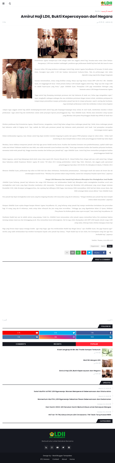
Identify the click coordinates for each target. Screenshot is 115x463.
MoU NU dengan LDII (91, 360)
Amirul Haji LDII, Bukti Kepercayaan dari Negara (79, 371)
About (64, 459)
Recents (57, 344)
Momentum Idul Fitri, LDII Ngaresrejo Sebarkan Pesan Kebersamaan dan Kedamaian (74, 399)
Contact (55, 459)
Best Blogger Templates (62, 455)
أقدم (5, 320)
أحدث (109, 320)
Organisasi (95, 246)
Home (72, 459)
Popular (94, 344)
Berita (97, 11)
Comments (21, 344)
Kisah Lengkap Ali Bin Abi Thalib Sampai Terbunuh (78, 350)
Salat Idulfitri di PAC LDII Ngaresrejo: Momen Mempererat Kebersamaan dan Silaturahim (72, 391)
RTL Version (44, 459)
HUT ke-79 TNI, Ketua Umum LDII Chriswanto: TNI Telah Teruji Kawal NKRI (80, 415)
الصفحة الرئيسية (107, 11)
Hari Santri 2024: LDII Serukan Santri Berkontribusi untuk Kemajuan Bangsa (78, 407)
